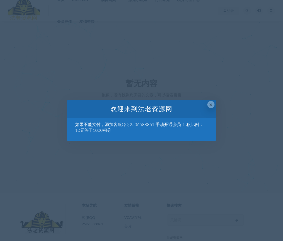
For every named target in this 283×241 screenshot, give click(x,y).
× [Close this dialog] (211, 104)
